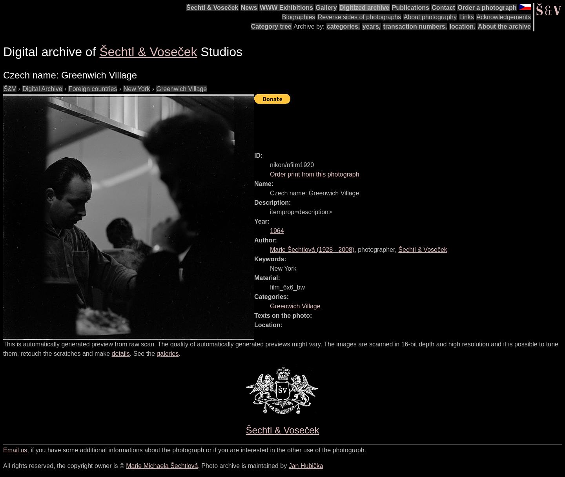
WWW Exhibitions (286, 7)
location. (463, 26)
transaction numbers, (415, 26)
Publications (410, 7)
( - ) (312, 249)
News (249, 7)
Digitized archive (364, 7)
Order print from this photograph (314, 174)
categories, (343, 26)
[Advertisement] (397, 124)
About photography (430, 17)
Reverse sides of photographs (359, 17)
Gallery (326, 7)
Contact (443, 7)
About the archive (504, 26)
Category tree (271, 26)
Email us (15, 450)
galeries (168, 353)
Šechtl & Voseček (212, 7)
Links (466, 17)
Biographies (298, 17)
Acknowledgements (503, 17)
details (121, 353)
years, (372, 26)
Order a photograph (486, 7)
